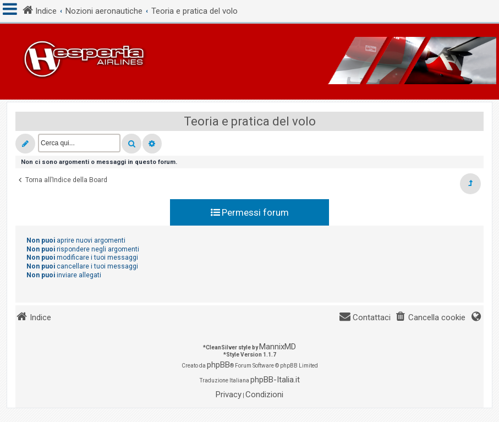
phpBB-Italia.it (275, 380)
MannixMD (277, 347)
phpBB (218, 365)
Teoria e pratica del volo (250, 121)
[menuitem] (430, 317)
